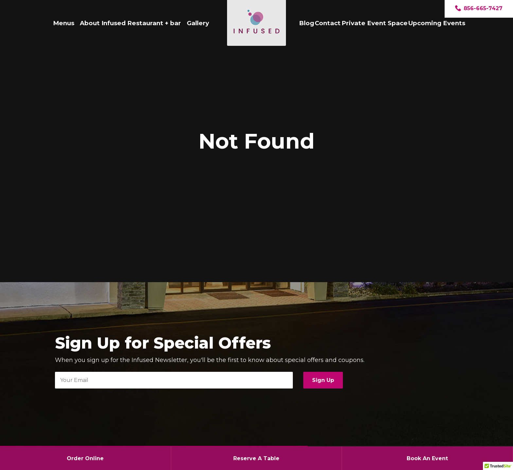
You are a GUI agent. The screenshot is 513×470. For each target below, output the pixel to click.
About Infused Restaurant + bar (130, 23)
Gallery (198, 23)
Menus (63, 23)
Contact (328, 23)
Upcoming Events (436, 23)
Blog (306, 23)
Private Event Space (375, 23)
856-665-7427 (479, 8)
